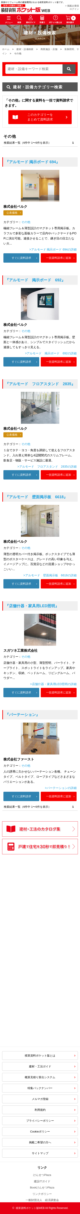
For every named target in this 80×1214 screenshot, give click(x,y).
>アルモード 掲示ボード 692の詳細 (51, 353)
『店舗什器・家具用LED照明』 (32, 606)
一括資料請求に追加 (58, 257)
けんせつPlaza (42, 1175)
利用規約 (40, 1109)
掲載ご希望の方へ (40, 1142)
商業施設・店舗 (49, 49)
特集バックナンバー (40, 1088)
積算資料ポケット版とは (40, 1055)
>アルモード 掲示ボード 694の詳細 (52, 249)
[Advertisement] (40, 948)
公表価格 (11, 212)
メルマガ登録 (40, 1099)
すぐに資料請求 (21, 257)
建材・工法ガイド (40, 1066)
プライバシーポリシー (40, 1120)
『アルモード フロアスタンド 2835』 (40, 384)
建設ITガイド (42, 1181)
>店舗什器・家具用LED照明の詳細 (53, 684)
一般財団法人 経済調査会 (42, 1200)
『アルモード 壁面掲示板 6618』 (36, 497)
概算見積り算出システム (40, 1077)
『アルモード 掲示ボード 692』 (35, 280)
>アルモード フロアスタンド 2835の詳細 (46, 466)
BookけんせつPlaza (42, 1187)
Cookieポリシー (40, 1131)
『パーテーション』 (22, 715)
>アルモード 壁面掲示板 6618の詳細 (49, 575)
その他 (25, 222)
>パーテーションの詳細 (61, 788)
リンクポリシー (42, 1193)
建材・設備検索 (24, 49)
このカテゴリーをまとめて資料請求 (40, 117)
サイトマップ (40, 1153)
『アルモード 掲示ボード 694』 (32, 162)
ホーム (5, 49)
